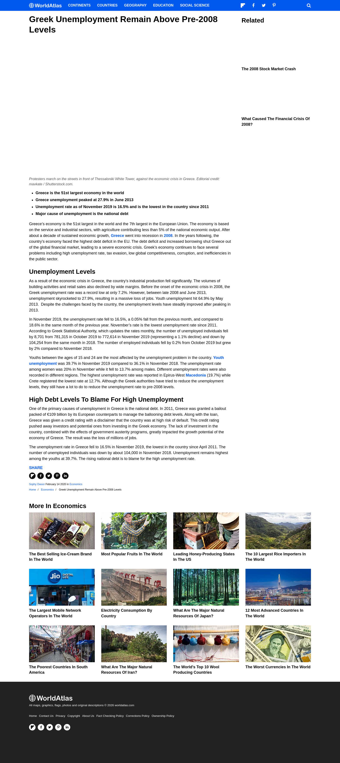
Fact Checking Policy (110, 715)
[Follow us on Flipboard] (32, 727)
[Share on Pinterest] (57, 476)
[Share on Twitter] (49, 476)
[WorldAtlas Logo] (47, 5)
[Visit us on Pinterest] (58, 727)
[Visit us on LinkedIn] (67, 727)
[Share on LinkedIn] (65, 476)
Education (163, 5)
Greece (117, 235)
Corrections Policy (137, 715)
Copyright (73, 715)
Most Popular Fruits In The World (132, 554)
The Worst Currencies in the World (278, 667)
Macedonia (196, 375)
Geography (135, 5)
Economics (76, 484)
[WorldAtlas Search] (309, 5)
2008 (168, 235)
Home (33, 715)
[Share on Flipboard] (32, 476)
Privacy (60, 715)
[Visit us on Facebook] (41, 727)
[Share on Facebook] (40, 476)
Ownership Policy (163, 715)
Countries (107, 5)
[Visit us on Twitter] (49, 727)
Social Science (194, 5)
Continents (79, 5)
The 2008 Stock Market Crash (269, 69)
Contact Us (46, 715)
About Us (88, 715)
